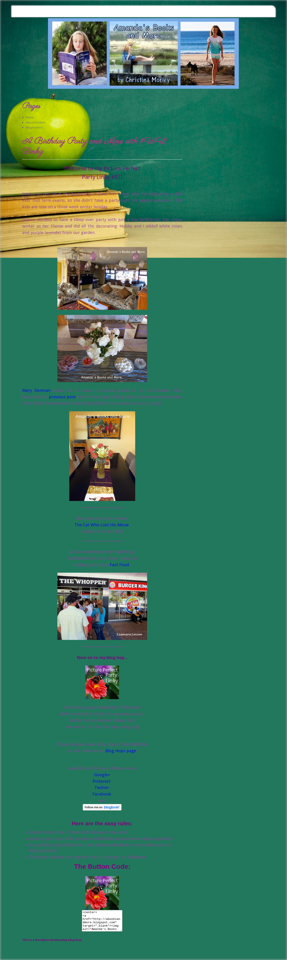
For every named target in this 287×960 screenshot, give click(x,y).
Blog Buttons (34, 127)
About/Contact (35, 122)
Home (30, 117)
